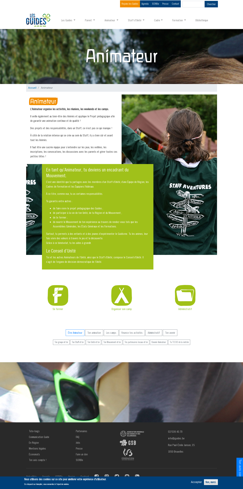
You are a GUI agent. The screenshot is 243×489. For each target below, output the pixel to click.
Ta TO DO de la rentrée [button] (179, 342)
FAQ (77, 437)
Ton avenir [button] (170, 332)
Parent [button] (89, 20)
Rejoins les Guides (130, 3)
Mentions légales (37, 448)
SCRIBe (155, 3)
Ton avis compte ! (38, 460)
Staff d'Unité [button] (135, 20)
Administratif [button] (154, 332)
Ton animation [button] (94, 332)
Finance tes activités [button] (132, 332)
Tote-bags (34, 431)
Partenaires (81, 431)
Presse (165, 3)
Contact (175, 3)
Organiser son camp (121, 309)
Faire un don (82, 454)
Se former (58, 309)
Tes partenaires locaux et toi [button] (136, 342)
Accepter (196, 482)
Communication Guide (39, 437)
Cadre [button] (157, 20)
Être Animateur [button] (75, 332)
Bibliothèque (202, 20)
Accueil (32, 87)
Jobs (78, 442)
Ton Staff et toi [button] (78, 342)
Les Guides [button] (67, 20)
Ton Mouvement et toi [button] (112, 342)
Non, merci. (211, 482)
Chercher (211, 4)
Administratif (185, 309)
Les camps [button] (111, 332)
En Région (34, 442)
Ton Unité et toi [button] (93, 342)
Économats (34, 454)
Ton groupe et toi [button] (61, 342)
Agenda (145, 3)
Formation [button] (177, 20)
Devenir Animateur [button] (159, 342)
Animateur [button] (110, 20)
